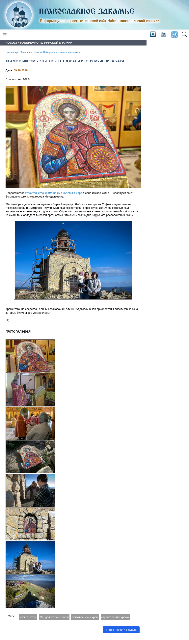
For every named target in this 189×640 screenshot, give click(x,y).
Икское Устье (28, 617)
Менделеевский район (54, 617)
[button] (184, 35)
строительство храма (115, 617)
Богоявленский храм (85, 617)
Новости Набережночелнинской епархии (56, 52)
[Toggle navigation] (5, 35)
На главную (12, 52)
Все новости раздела (121, 629)
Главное (26, 52)
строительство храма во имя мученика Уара (53, 193)
